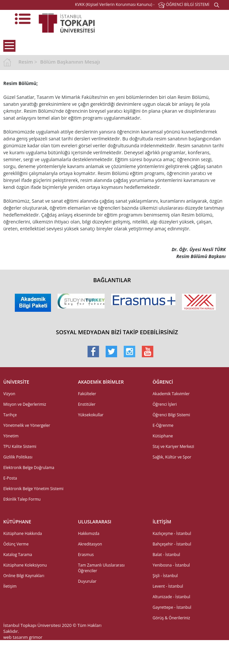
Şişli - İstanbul (165, 575)
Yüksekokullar (91, 415)
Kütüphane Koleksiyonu (25, 565)
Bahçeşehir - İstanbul (172, 544)
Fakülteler (87, 394)
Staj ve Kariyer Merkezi (173, 446)
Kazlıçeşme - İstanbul (172, 533)
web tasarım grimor (22, 637)
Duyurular (87, 581)
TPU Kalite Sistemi (19, 446)
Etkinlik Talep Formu (21, 499)
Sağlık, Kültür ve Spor (172, 457)
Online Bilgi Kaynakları (23, 575)
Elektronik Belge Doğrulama (28, 467)
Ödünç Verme (16, 544)
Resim (25, 61)
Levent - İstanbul (168, 586)
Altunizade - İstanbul (171, 597)
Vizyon (9, 394)
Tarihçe (10, 415)
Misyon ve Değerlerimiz (24, 404)
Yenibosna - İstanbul (171, 565)
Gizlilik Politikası (17, 457)
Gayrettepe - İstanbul (172, 607)
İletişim (9, 586)
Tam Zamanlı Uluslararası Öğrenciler (101, 567)
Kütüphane (163, 436)
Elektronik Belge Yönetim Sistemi (33, 488)
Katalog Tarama (17, 554)
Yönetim (10, 436)
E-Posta (10, 478)
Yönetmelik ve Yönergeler (26, 425)
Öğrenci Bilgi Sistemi (171, 415)
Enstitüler (86, 404)
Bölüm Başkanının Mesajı (70, 61)
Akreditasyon (90, 544)
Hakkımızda (88, 533)
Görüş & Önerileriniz (171, 618)
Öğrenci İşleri (165, 404)
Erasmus (86, 554)
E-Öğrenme (163, 425)
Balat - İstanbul (166, 554)
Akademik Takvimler (171, 394)
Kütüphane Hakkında (22, 533)
